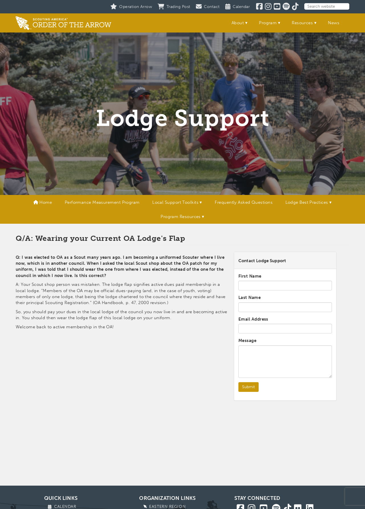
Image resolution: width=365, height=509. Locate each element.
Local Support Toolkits (175, 202)
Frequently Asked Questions (244, 202)
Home (42, 202)
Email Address (253, 319)
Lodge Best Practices (306, 202)
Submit (248, 386)
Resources (302, 22)
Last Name (249, 297)
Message (247, 340)
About (238, 22)
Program (268, 22)
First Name (249, 276)
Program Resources (181, 216)
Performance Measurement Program (102, 202)
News (333, 22)
